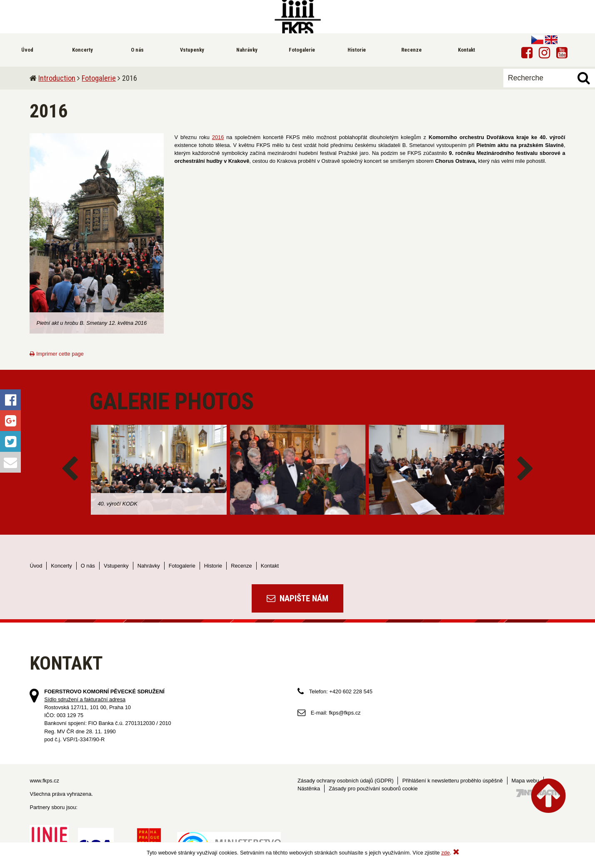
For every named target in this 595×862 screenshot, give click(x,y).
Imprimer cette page (56, 354)
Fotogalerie (99, 78)
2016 (218, 137)
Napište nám (297, 598)
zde (445, 853)
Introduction (56, 78)
